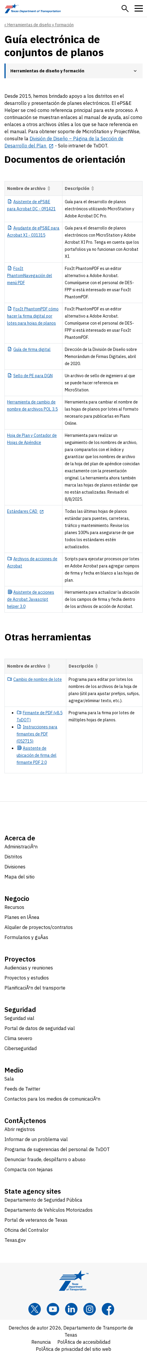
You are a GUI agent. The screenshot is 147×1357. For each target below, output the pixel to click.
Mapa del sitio (19, 877)
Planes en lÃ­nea (21, 917)
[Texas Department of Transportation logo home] (32, 8)
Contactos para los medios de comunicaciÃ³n (52, 1099)
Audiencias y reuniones (28, 968)
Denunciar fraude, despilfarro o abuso (44, 1159)
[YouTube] (53, 1309)
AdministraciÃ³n (21, 847)
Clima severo (18, 1038)
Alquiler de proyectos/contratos (38, 927)
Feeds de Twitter (22, 1089)
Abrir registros (19, 1129)
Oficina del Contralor (26, 1230)
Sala (9, 1079)
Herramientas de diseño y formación (40, 24)
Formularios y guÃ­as (26, 937)
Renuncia (41, 1342)
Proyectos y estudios (26, 978)
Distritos (13, 857)
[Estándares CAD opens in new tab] (25, 511)
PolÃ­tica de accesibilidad (83, 1342)
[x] (34, 1309)
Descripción (80, 188)
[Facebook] (108, 1309)
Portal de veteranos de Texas (35, 1220)
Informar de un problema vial (36, 1139)
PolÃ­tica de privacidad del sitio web (73, 1349)
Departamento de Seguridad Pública (43, 1200)
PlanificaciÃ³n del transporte (34, 988)
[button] (125, 8)
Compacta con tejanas (28, 1169)
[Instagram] (89, 1309)
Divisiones (14, 867)
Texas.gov (15, 1240)
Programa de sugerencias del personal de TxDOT (57, 1149)
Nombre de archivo (29, 188)
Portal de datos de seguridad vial (39, 1028)
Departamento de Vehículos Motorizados (48, 1210)
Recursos (14, 907)
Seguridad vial (19, 1018)
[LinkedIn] (71, 1309)
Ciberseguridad (20, 1048)
